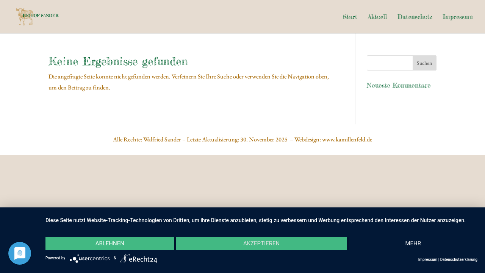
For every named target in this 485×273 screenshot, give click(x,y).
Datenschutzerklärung (458, 259)
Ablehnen (109, 243)
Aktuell (377, 17)
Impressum (458, 17)
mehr (413, 243)
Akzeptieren (261, 243)
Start (350, 17)
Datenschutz (414, 17)
